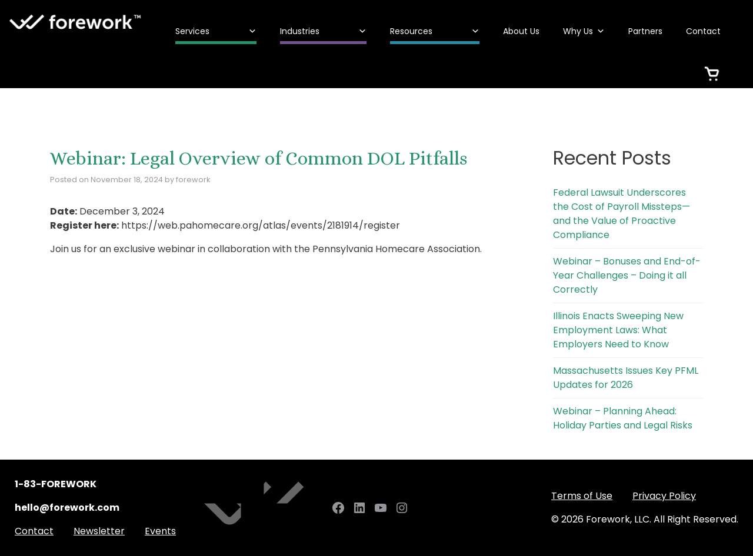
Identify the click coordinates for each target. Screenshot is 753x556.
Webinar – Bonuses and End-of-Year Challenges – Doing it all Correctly (627, 275)
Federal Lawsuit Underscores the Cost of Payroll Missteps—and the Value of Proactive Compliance (621, 214)
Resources (434, 31)
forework (193, 180)
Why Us (584, 31)
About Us (521, 31)
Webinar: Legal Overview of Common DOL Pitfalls (258, 158)
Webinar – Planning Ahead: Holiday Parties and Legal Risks (622, 418)
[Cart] (712, 66)
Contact (703, 31)
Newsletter (99, 531)
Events (160, 531)
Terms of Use (581, 496)
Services (215, 31)
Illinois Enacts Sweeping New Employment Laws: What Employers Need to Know (618, 330)
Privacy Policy (664, 496)
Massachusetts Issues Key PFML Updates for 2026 (625, 377)
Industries (323, 31)
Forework (75, 22)
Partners (645, 31)
